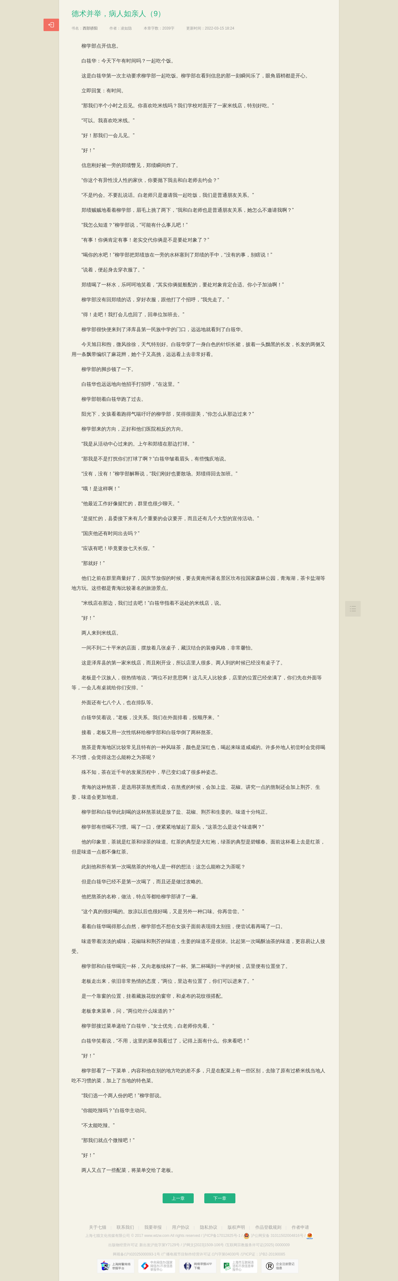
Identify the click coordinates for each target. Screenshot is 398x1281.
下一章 (219, 1198)
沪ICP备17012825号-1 (221, 1235)
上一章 (178, 1198)
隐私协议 (208, 1227)
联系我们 (125, 1227)
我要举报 (153, 1227)
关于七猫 (97, 1227)
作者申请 (300, 1227)
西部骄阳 (90, 28)
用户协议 (180, 1227)
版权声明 (236, 1227)
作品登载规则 (268, 1227)
